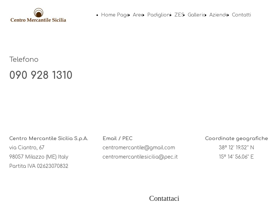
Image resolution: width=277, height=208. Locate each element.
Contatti (241, 15)
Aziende (218, 15)
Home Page (115, 15)
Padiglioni (159, 15)
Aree (138, 15)
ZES (179, 15)
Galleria (197, 15)
